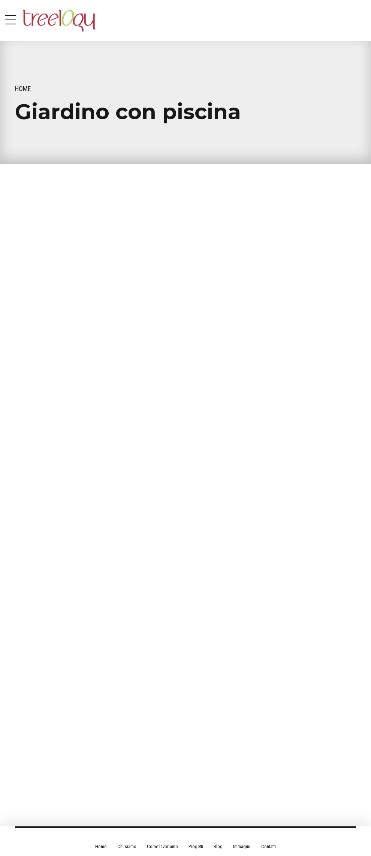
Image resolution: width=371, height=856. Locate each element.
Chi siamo (126, 846)
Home (23, 89)
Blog (218, 846)
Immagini (241, 846)
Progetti (195, 846)
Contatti (268, 846)
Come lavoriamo (162, 846)
